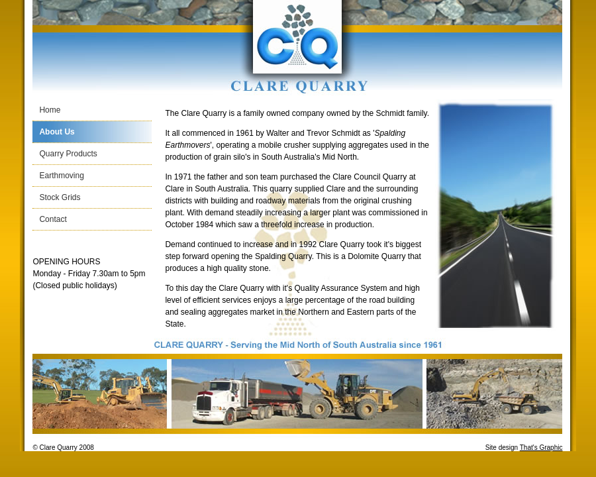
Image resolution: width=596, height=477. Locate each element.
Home (49, 110)
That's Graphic (541, 447)
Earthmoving (61, 175)
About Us (56, 131)
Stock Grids (59, 197)
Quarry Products (68, 153)
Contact (52, 219)
